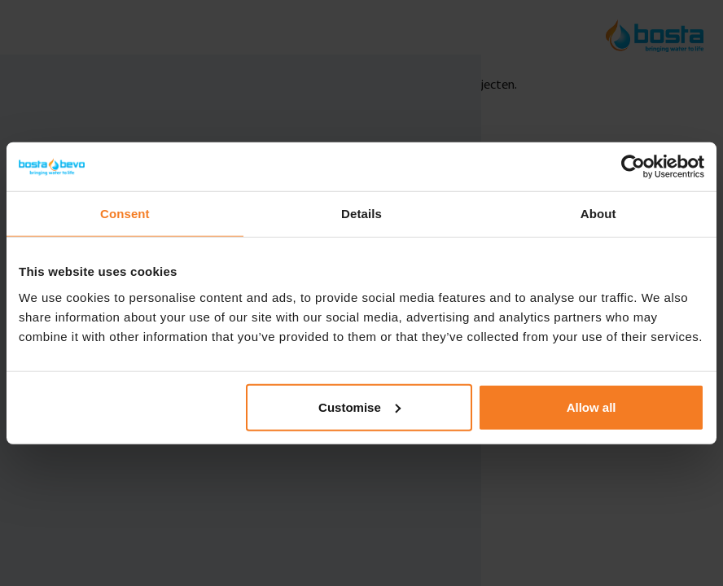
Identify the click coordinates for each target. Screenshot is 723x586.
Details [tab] (361, 214)
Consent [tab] (125, 214)
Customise (359, 406)
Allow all (591, 406)
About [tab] (598, 214)
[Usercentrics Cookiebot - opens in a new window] (633, 167)
